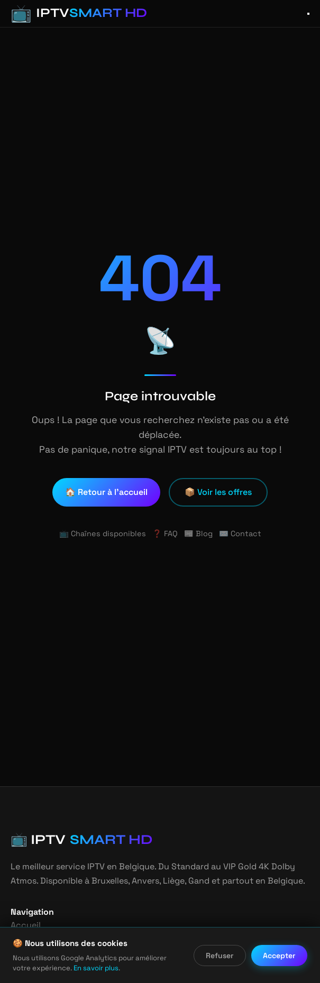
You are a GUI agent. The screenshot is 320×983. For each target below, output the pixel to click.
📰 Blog (197, 526)
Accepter (280, 955)
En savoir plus (72, 968)
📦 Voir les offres (218, 484)
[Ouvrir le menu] (308, 14)
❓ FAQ (164, 526)
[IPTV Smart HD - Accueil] (71, 13)
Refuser (220, 955)
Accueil (24, 925)
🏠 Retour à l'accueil (108, 484)
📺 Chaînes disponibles (105, 526)
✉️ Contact (236, 526)
